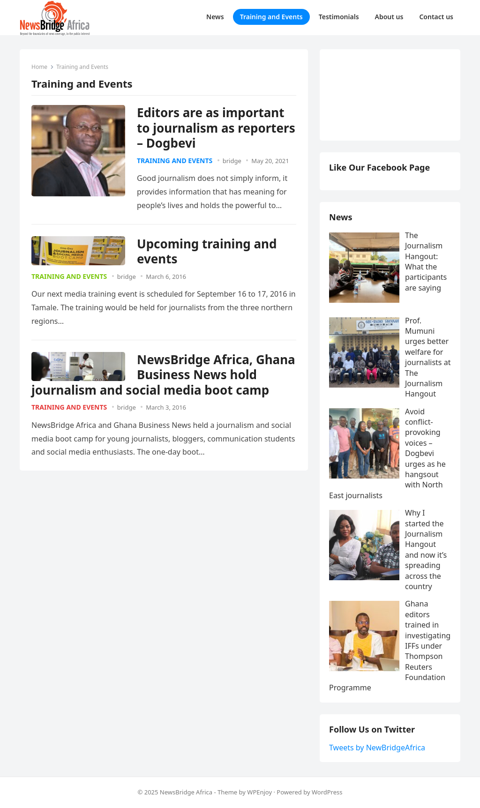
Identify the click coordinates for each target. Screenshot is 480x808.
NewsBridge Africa (186, 792)
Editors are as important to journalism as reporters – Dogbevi (216, 127)
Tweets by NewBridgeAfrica (377, 747)
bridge (232, 161)
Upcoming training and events (207, 251)
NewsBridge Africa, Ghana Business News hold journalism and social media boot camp (163, 374)
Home (39, 67)
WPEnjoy (259, 792)
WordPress (327, 792)
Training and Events (174, 160)
